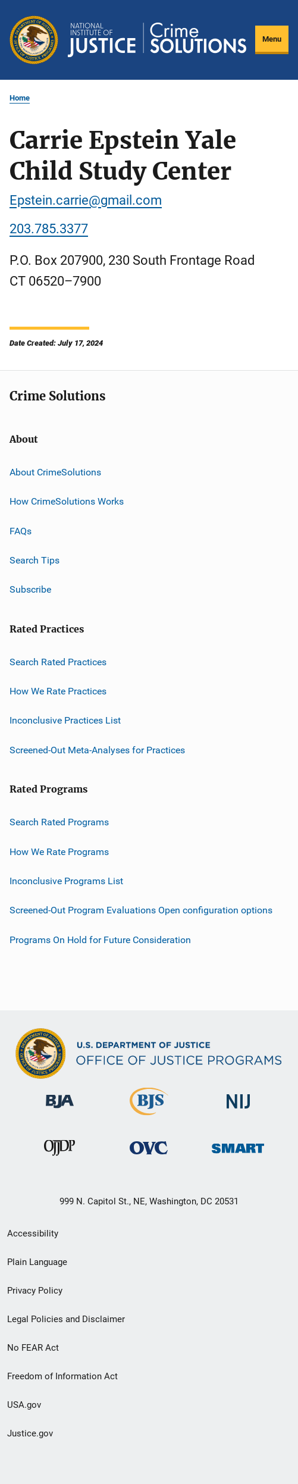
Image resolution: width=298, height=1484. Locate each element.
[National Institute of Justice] (238, 1110)
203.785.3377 (49, 228)
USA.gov (24, 1405)
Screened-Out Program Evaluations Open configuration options (141, 910)
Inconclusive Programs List (66, 881)
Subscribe (30, 589)
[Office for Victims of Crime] (149, 1156)
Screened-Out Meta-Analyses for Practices (97, 750)
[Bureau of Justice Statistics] (149, 1117)
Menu (271, 39)
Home (20, 97)
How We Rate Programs (59, 851)
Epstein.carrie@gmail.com (86, 200)
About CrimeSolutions (55, 472)
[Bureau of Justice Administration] (60, 1110)
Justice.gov (30, 1433)
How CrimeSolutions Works (67, 501)
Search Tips (34, 560)
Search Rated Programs (59, 822)
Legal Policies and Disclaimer (66, 1319)
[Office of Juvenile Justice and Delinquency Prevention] (59, 1158)
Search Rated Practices (58, 662)
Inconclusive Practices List (65, 720)
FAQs (21, 530)
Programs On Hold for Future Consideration (100, 939)
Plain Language (37, 1262)
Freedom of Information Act (62, 1376)
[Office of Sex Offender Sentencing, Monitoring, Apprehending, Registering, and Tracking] (238, 1155)
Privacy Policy (34, 1290)
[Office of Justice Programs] (34, 39)
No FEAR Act (33, 1347)
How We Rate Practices (58, 691)
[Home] (157, 40)
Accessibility (32, 1233)
